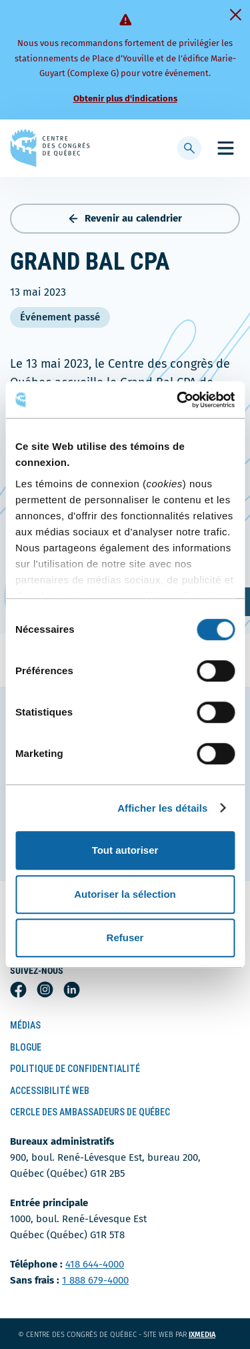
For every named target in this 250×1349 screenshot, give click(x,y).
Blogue (25, 1047)
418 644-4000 (94, 1264)
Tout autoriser (125, 850)
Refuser (125, 937)
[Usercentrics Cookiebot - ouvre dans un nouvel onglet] (178, 400)
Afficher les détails (162, 808)
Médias (25, 1025)
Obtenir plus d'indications (125, 98)
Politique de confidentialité (75, 1068)
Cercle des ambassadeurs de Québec (90, 1112)
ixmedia (210, 1334)
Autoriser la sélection (125, 894)
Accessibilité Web (49, 1090)
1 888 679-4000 (95, 1280)
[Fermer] (235, 14)
